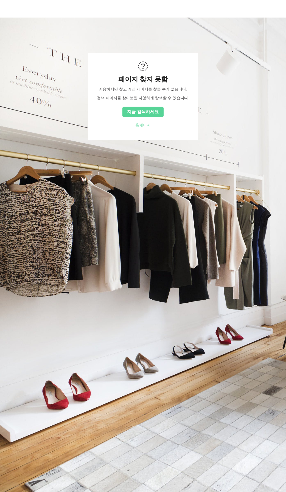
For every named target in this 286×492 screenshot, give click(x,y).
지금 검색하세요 (143, 111)
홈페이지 (143, 125)
